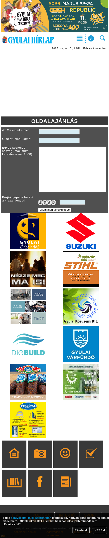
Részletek (81, 530)
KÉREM (100, 530)
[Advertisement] (54, 83)
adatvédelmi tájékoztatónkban (31, 517)
